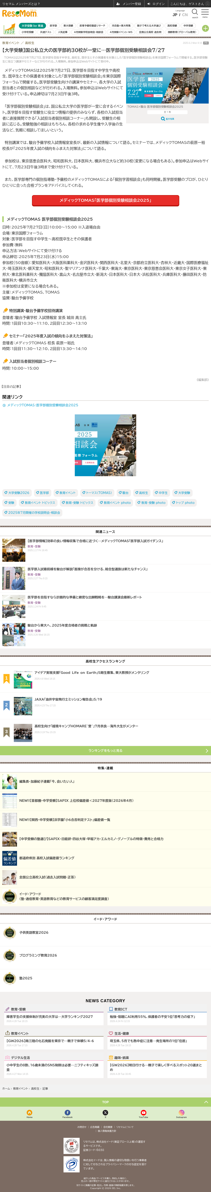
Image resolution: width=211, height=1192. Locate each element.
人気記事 (63, 32)
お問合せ (82, 1127)
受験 (11, 502)
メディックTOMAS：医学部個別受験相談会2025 (42, 405)
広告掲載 (94, 1127)
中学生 (163, 492)
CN (185, 15)
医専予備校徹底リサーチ (92, 25)
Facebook (68, 1117)
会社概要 (108, 1127)
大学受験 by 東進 (32, 25)
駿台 (126, 492)
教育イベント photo (117, 502)
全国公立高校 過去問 (150, 32)
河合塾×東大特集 (121, 25)
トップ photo (185, 502)
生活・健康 (121, 1033)
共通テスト (46, 32)
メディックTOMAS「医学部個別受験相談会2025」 (105, 200)
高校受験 (172, 25)
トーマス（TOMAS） (99, 492)
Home (30, 1117)
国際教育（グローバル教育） (182, 32)
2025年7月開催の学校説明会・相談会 (34, 512)
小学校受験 (28, 32)
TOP (105, 1102)
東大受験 (68, 25)
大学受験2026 (18, 492)
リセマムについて (125, 1127)
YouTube (143, 1117)
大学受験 (184, 492)
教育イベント (68, 492)
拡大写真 (170, 119)
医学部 (53, 25)
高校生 (143, 492)
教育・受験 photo (153, 502)
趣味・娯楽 (121, 1057)
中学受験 (188, 25)
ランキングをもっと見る (106, 750)
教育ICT (120, 1009)
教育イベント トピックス (40, 502)
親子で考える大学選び (149, 25)
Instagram (181, 1117)
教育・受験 (18, 1009)
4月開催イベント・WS (121, 32)
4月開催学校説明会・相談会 (88, 32)
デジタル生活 (20, 1057)
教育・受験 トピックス (79, 502)
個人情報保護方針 (107, 1131)
